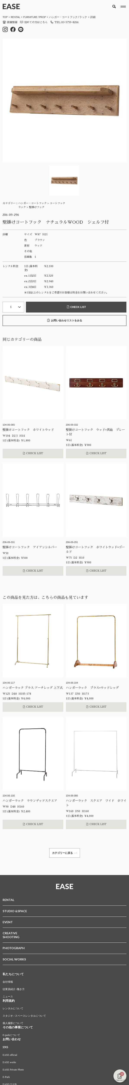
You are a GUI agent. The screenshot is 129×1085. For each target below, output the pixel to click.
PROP (42, 17)
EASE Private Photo (13, 1069)
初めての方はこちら (34, 22)
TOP (5, 17)
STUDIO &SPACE (15, 911)
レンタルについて (13, 1008)
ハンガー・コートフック (63, 17)
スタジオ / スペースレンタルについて (24, 1015)
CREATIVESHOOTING (11, 935)
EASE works (9, 1062)
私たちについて (13, 974)
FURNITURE (30, 17)
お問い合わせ (12, 1039)
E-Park (6, 1077)
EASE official (10, 1054)
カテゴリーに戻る (64, 852)
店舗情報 (10, 22)
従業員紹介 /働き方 (14, 989)
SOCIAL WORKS (14, 959)
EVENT (8, 922)
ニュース (8, 996)
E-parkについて (11, 1035)
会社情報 (8, 981)
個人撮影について (13, 1023)
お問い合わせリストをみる (64, 320)
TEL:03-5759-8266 (64, 22)
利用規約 (9, 1000)
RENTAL (15, 17)
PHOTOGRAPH (14, 948)
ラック (83, 17)
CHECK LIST (76, 307)
